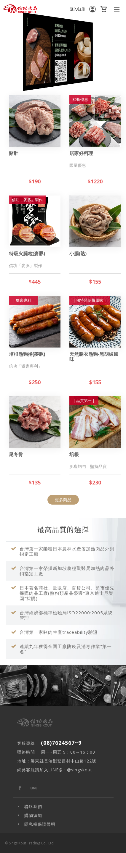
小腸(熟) (78, 253)
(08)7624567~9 (61, 742)
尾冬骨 (16, 454)
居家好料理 (81, 153)
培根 (74, 454)
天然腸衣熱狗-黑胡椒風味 (93, 357)
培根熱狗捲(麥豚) (27, 354)
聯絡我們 (33, 806)
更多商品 (63, 500)
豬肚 (13, 153)
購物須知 (33, 815)
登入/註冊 (77, 9)
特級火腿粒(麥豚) (27, 253)
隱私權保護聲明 (39, 824)
